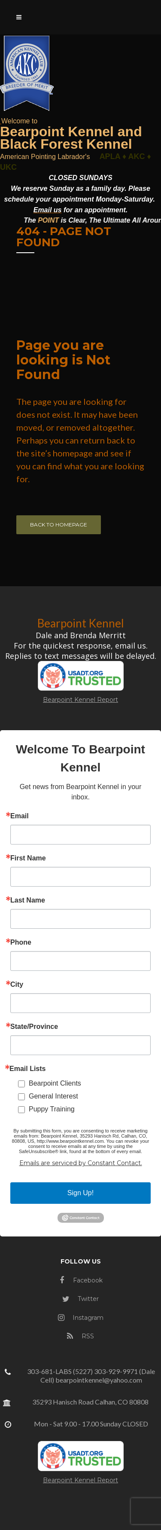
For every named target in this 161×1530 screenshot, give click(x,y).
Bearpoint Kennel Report (80, 700)
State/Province (34, 1026)
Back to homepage (58, 524)
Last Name (27, 900)
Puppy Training (52, 1109)
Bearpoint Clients (55, 1083)
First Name (28, 858)
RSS (80, 1336)
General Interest (53, 1096)
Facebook (81, 1280)
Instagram (80, 1318)
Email (19, 816)
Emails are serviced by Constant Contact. (80, 1163)
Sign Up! (80, 1192)
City (16, 984)
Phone (20, 942)
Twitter (80, 1299)
